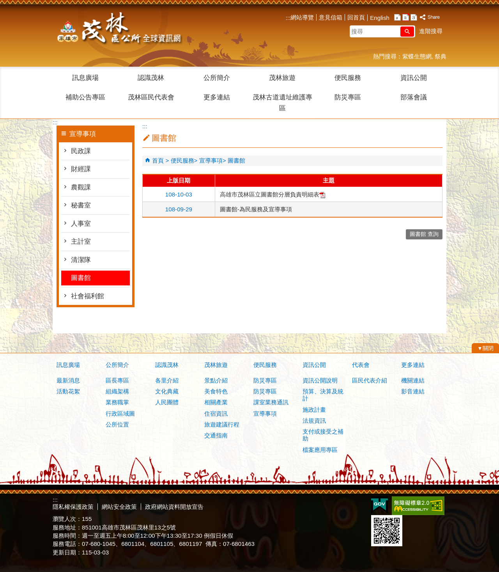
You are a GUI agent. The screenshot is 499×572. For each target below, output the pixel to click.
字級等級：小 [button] (397, 17)
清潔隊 (81, 260)
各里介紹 (167, 380)
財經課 (81, 169)
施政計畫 (314, 409)
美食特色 (216, 391)
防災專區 (347, 97)
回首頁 (356, 17)
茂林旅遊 (282, 77)
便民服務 (347, 77)
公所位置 (117, 424)
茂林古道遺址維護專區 (282, 103)
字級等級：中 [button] (405, 17)
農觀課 (81, 187)
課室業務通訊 (270, 402)
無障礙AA (418, 505)
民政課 (81, 151)
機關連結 (413, 380)
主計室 (81, 241)
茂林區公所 (118, 29)
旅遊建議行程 (221, 424)
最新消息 (68, 380)
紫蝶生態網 (417, 56)
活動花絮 (68, 391)
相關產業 (216, 402)
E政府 (379, 505)
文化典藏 (167, 391)
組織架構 (117, 391)
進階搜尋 (430, 31)
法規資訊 (314, 420)
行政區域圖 (120, 413)
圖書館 (81, 278)
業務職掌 (117, 402)
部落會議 (413, 97)
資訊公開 (413, 77)
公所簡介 (216, 77)
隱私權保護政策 (73, 506)
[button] (407, 32)
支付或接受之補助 (323, 435)
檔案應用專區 (320, 449)
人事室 (81, 223)
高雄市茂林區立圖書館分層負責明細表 (273, 194)
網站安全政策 (119, 506)
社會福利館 (87, 296)
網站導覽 (302, 17)
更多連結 (216, 97)
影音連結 (413, 391)
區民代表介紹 (369, 380)
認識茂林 (151, 77)
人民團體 (167, 402)
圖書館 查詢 (424, 234)
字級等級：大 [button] (414, 17)
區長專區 (117, 380)
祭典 (440, 56)
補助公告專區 (85, 97)
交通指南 (216, 435)
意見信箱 (330, 17)
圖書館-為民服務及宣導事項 (256, 209)
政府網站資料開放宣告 (174, 506)
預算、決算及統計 (323, 395)
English (379, 17)
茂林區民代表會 (151, 97)
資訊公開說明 (320, 380)
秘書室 (81, 205)
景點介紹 (216, 380)
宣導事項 (211, 160)
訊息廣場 (85, 77)
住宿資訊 (216, 413)
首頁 (158, 160)
